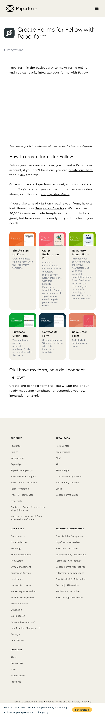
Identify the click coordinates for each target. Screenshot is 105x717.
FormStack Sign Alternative (71, 579)
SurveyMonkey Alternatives (71, 554)
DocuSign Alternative (67, 585)
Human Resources (21, 585)
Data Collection (19, 542)
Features (16, 446)
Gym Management (21, 567)
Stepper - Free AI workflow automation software (26, 518)
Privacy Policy (79, 701)
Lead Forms (17, 640)
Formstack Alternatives (69, 560)
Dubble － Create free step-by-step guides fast (28, 509)
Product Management (23, 597)
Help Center (62, 446)
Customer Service (21, 573)
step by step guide (55, 194)
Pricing (14, 452)
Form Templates (20, 488)
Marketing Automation (23, 591)
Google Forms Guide (67, 495)
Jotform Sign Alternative (69, 597)
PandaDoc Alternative (68, 591)
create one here (81, 170)
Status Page (62, 470)
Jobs (13, 669)
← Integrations (13, 49)
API (57, 464)
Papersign (16, 464)
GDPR (59, 488)
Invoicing (16, 548)
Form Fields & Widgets (23, 476)
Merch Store (18, 675)
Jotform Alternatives (67, 548)
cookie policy (41, 712)
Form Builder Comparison (70, 536)
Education (16, 609)
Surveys (15, 634)
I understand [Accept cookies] (82, 710)
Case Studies (63, 452)
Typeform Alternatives (68, 542)
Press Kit (16, 681)
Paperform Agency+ (22, 470)
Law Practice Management (25, 628)
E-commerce (18, 536)
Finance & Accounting (23, 622)
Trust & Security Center (69, 476)
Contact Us (17, 663)
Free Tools (16, 501)
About (14, 657)
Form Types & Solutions (24, 482)
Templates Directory (50, 208)
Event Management (21, 554)
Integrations (17, 458)
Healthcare (17, 579)
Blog (58, 458)
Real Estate (17, 560)
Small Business (19, 603)
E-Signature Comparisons (70, 573)
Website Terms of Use (57, 701)
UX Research (18, 616)
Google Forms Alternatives (71, 567)
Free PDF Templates (22, 495)
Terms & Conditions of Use (28, 701)
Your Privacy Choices (67, 482)
